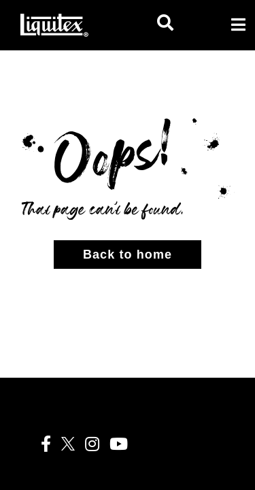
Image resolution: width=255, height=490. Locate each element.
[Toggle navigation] (238, 24)
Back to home (127, 254)
